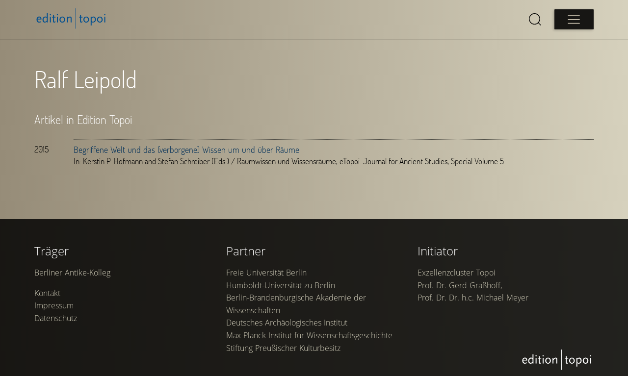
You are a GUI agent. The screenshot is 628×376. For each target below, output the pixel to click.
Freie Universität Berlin (266, 272)
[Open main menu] (574, 19)
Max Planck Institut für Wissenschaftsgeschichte (309, 335)
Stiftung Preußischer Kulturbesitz (283, 348)
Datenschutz (55, 318)
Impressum (54, 305)
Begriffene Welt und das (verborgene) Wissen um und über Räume (186, 149)
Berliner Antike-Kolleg (72, 272)
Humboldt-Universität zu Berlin (280, 285)
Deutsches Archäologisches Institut (286, 322)
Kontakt (47, 293)
